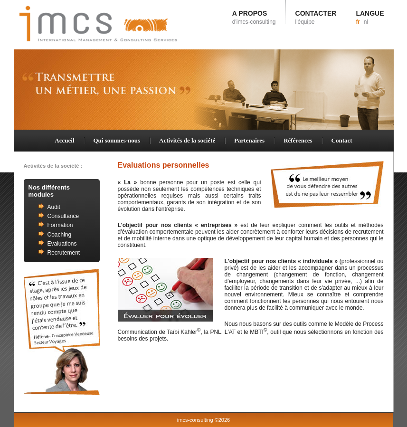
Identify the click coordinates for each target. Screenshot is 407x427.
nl (366, 22)
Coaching (59, 234)
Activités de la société (187, 140)
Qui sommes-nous (117, 140)
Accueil (64, 140)
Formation (60, 225)
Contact (341, 140)
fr (358, 22)
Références (298, 140)
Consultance (63, 216)
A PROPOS (254, 17)
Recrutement (63, 252)
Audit (53, 207)
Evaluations (62, 243)
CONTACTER (316, 17)
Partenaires (249, 140)
